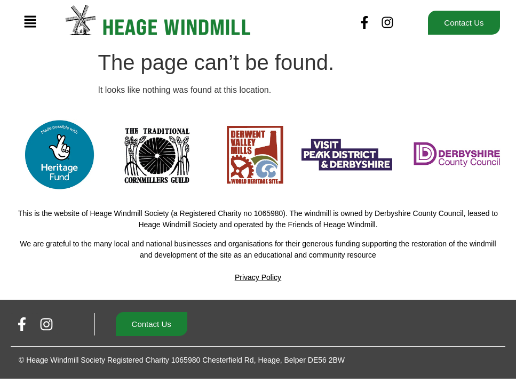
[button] (30, 22)
